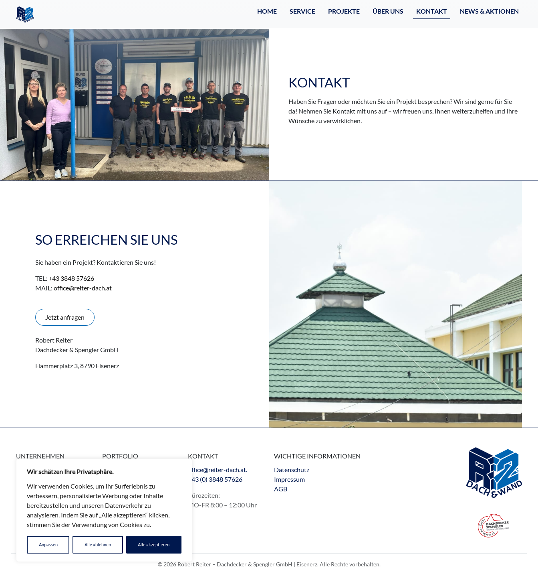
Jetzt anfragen (65, 317)
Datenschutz (291, 469)
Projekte (344, 11)
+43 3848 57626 (71, 278)
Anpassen (48, 544)
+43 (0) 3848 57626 (215, 479)
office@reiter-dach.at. (217, 469)
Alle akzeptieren (153, 544)
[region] (104, 510)
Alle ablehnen (98, 544)
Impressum (289, 479)
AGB (280, 489)
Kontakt (431, 11)
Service (302, 11)
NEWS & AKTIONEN (489, 11)
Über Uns (388, 11)
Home (267, 11)
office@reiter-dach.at (83, 288)
